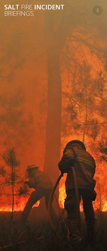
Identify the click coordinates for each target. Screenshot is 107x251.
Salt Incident (34, 10)
